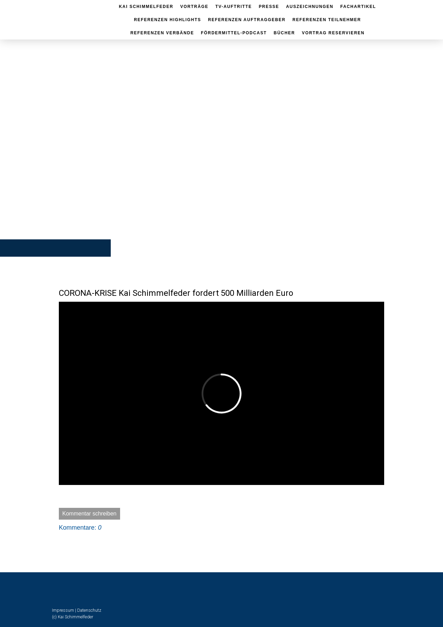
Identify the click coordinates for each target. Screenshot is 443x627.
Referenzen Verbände (162, 32)
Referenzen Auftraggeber (247, 19)
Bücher (284, 32)
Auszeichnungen (309, 6)
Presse (269, 6)
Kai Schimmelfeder (146, 6)
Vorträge (194, 6)
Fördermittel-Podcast (234, 32)
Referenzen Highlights (167, 19)
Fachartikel (358, 6)
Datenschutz (89, 610)
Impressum (63, 610)
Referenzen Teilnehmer (326, 19)
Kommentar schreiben (89, 513)
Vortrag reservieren (333, 32)
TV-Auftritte (233, 6)
